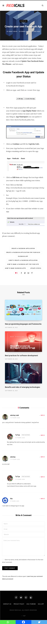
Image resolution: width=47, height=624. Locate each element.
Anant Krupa (13, 31)
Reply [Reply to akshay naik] (43, 415)
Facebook (23, 21)
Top (23, 615)
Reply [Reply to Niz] (43, 498)
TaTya (17, 435)
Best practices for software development (21, 355)
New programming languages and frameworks (23, 324)
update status (35, 268)
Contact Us (7, 604)
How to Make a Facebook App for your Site (23, 264)
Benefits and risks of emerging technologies (22, 387)
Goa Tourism (31, 604)
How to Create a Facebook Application (23, 260)
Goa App (41, 604)
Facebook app (23, 256)
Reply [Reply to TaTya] (43, 435)
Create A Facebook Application (23, 248)
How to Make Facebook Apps (15, 268)
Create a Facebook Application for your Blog (23, 252)
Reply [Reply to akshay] (43, 457)
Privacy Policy (19, 604)
